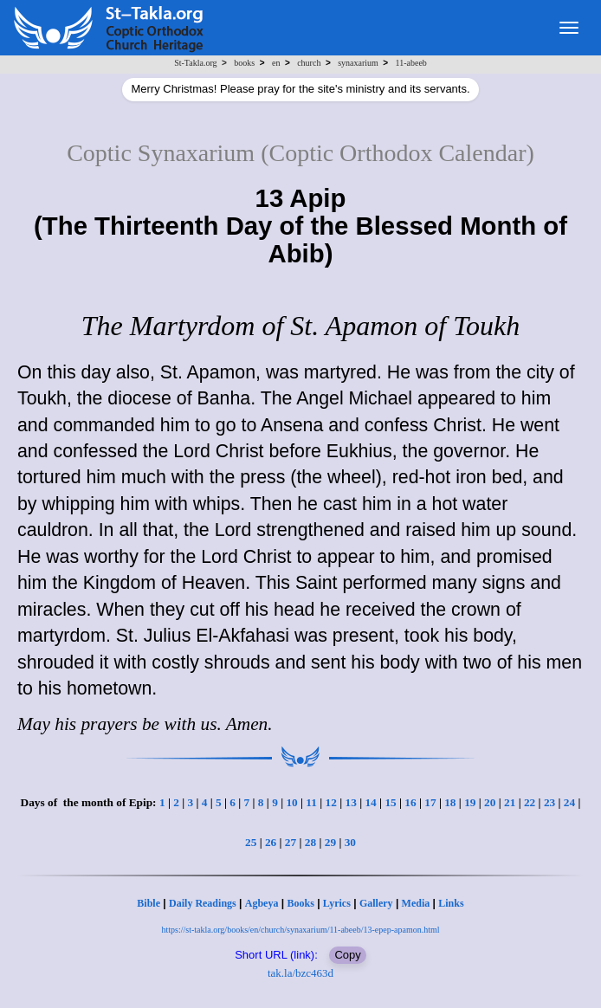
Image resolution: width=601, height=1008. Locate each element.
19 (469, 802)
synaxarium (358, 63)
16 (410, 802)
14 (370, 802)
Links (450, 903)
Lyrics (337, 903)
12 (331, 802)
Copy (347, 954)
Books (300, 903)
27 (290, 842)
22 (529, 802)
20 (489, 802)
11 (311, 802)
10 (291, 802)
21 (509, 802)
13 (351, 802)
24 (569, 802)
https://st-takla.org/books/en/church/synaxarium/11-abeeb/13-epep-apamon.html (300, 929)
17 (430, 802)
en (276, 63)
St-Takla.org (195, 63)
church (308, 63)
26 (270, 842)
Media (416, 903)
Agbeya (262, 903)
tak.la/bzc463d (300, 972)
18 (450, 802)
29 (330, 842)
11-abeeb (411, 63)
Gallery (376, 903)
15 (390, 802)
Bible (148, 903)
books (244, 63)
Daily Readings (202, 903)
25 (250, 842)
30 (350, 842)
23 (549, 802)
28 (310, 842)
